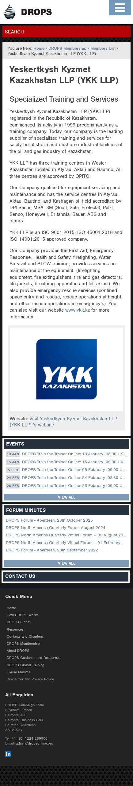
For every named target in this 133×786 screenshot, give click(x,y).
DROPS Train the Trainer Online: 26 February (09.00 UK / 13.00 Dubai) (67, 485)
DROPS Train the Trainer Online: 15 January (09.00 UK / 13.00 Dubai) (67, 462)
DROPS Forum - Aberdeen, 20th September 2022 (52, 550)
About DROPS (18, 650)
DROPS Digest (18, 622)
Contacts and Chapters (25, 636)
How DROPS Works (23, 615)
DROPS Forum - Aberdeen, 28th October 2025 (49, 520)
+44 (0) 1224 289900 (30, 738)
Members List (103, 48)
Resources (15, 629)
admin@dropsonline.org (34, 743)
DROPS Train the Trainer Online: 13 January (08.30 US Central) (67, 454)
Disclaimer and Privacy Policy (30, 679)
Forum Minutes (18, 672)
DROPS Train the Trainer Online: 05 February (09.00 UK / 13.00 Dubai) (67, 470)
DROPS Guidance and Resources (33, 657)
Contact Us (20, 576)
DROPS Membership (67, 48)
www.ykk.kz (77, 310)
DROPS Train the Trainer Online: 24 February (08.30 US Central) (67, 478)
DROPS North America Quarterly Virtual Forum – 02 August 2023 (67, 535)
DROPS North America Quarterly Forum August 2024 (55, 527)
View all (66, 497)
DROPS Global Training (25, 665)
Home (38, 48)
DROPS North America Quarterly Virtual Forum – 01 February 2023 (67, 542)
